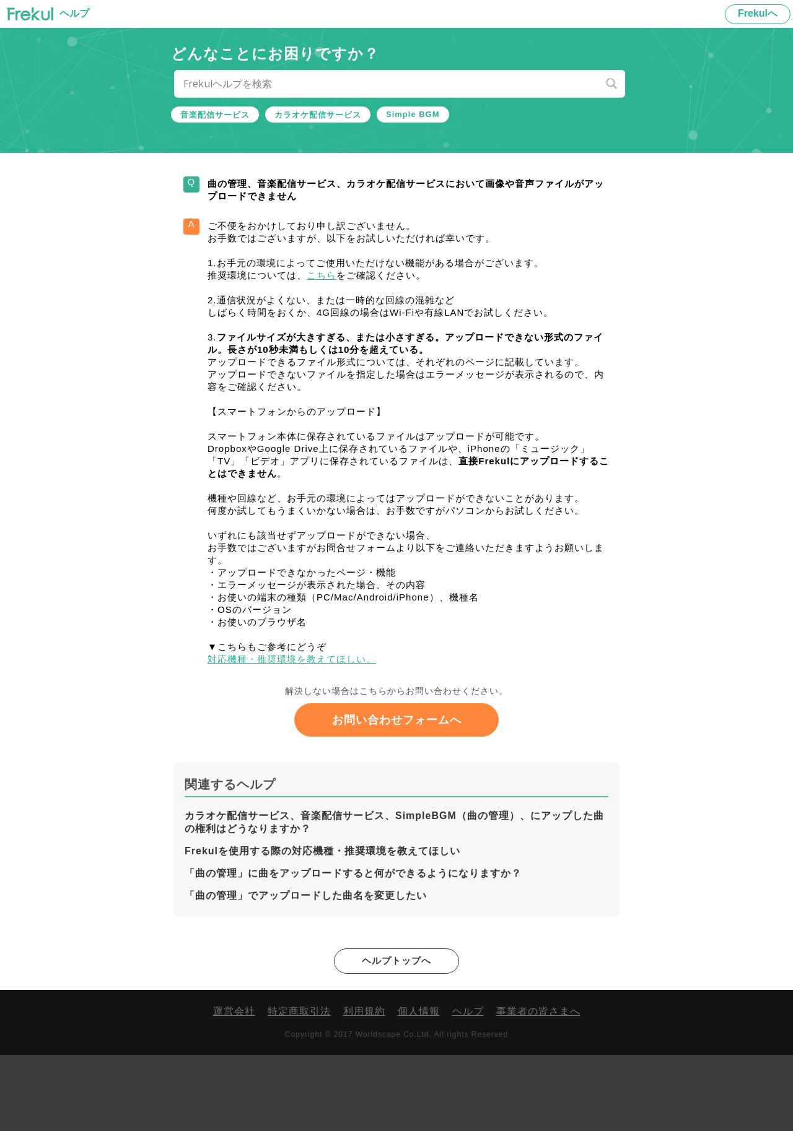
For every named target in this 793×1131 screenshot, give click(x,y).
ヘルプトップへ (397, 1036)
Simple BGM (413, 114)
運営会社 (234, 1088)
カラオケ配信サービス (317, 114)
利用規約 (364, 1088)
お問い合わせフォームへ (397, 795)
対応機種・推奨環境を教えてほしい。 (310, 729)
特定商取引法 (299, 1088)
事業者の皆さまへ (538, 1088)
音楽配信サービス (215, 114)
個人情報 (419, 1088)
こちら (341, 292)
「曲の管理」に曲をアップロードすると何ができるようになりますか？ (353, 948)
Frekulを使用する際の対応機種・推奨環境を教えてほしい (322, 926)
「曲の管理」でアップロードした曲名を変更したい (306, 971)
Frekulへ (758, 13)
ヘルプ (468, 1088)
